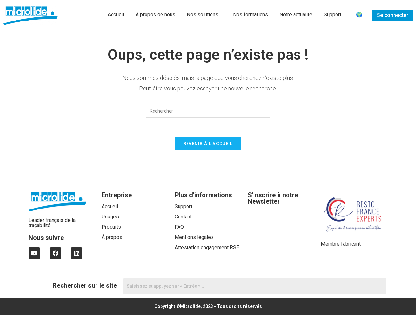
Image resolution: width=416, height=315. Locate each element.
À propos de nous (155, 15)
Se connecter (392, 15)
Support (332, 15)
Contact (183, 217)
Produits (111, 227)
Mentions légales (194, 237)
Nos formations (250, 15)
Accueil (116, 15)
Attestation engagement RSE (207, 247)
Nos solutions (202, 15)
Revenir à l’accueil (208, 143)
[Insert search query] (208, 111)
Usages (110, 217)
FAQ (179, 227)
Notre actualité (295, 15)
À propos (112, 237)
